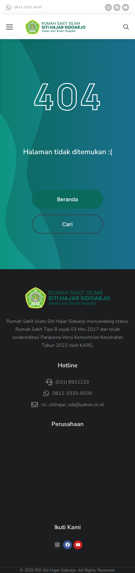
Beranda (67, 199)
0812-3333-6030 (28, 7)
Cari (67, 224)
